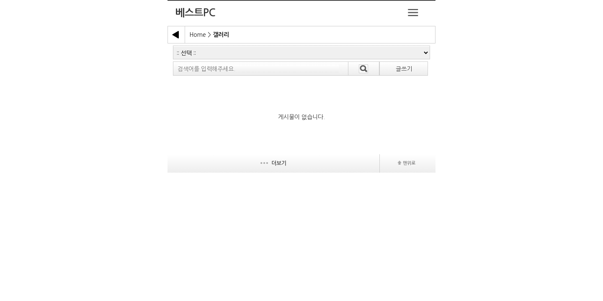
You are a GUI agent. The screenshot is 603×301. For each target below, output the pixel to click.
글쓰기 (404, 69)
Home (197, 35)
